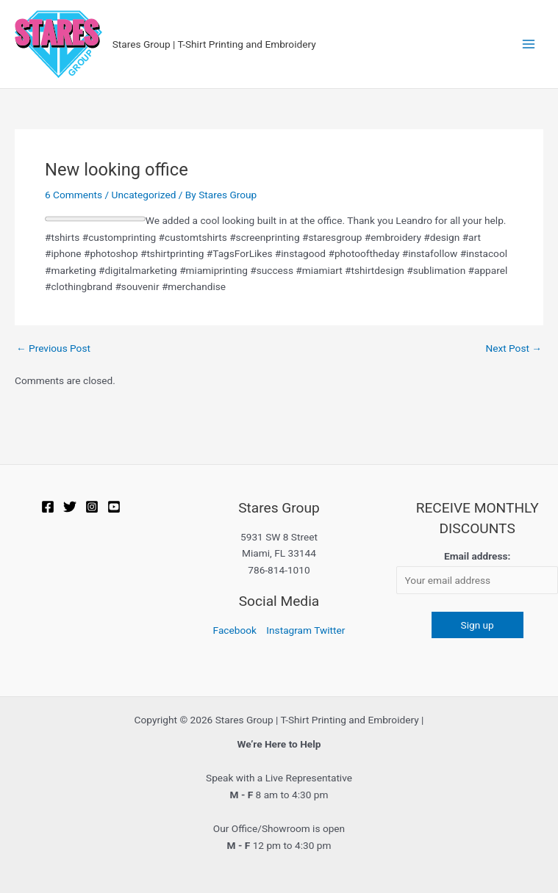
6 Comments (73, 194)
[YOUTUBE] (114, 506)
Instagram (289, 630)
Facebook (235, 630)
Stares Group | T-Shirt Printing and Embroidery (214, 44)
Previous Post (53, 349)
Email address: (477, 556)
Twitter (329, 630)
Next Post (513, 349)
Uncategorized (144, 194)
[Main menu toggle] (529, 44)
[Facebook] (47, 506)
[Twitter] (69, 506)
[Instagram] (92, 506)
